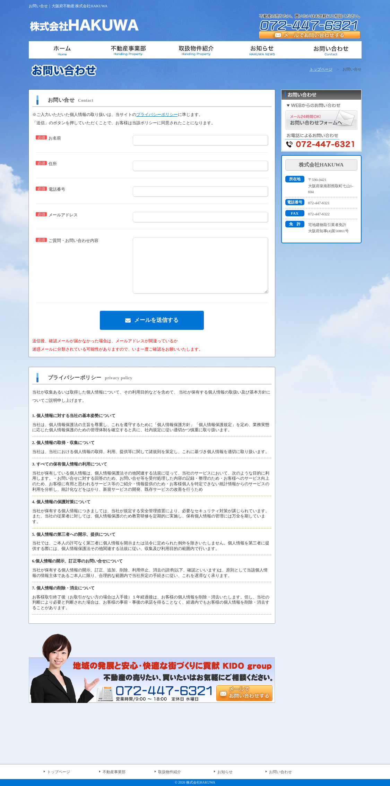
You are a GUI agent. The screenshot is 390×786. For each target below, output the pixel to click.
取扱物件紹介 (169, 772)
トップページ (321, 69)
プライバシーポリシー (157, 114)
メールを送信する (156, 330)
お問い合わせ (280, 772)
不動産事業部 (114, 772)
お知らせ (225, 772)
